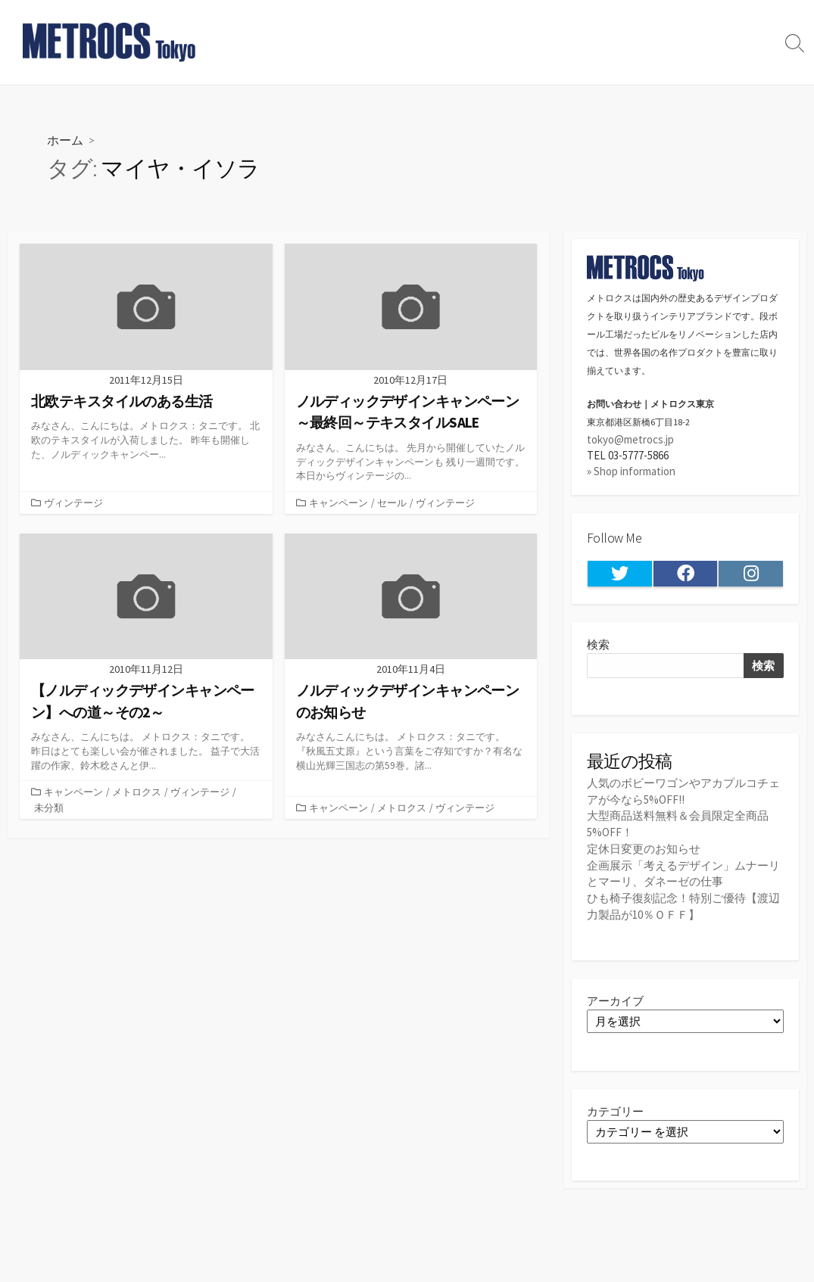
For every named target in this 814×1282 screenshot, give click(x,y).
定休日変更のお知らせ (643, 848)
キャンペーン (338, 503)
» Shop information (631, 472)
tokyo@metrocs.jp (630, 439)
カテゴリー (615, 1109)
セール (392, 503)
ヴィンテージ (73, 503)
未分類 (49, 808)
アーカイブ (615, 998)
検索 (598, 645)
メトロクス (136, 792)
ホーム (65, 139)
